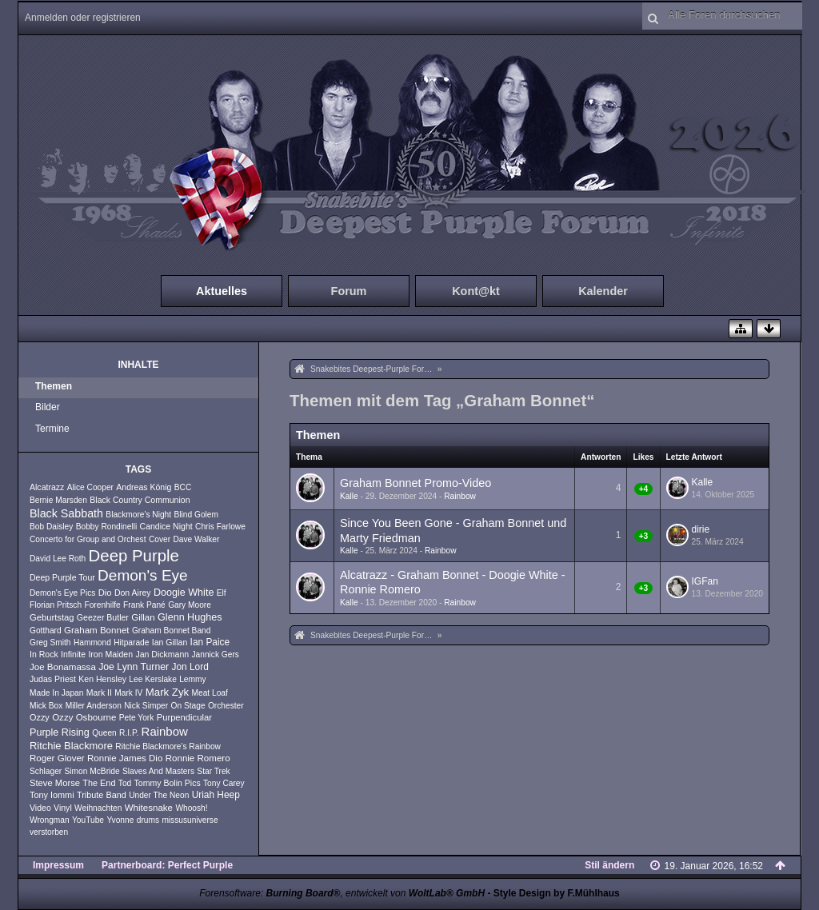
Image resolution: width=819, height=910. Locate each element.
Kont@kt (476, 291)
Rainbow (165, 731)
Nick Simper (146, 705)
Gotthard (46, 630)
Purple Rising (60, 732)
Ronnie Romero (198, 758)
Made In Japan (56, 692)
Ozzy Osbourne (84, 717)
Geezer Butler (103, 617)
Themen (53, 386)
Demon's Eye (143, 575)
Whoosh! (191, 808)
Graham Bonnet (97, 630)
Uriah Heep (216, 794)
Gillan (143, 617)
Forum (349, 291)
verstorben (49, 832)
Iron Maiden (110, 654)
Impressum (58, 865)
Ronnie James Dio (124, 758)
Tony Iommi (52, 795)
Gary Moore (189, 605)
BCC (183, 487)
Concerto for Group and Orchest (88, 539)
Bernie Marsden (58, 500)
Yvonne (120, 820)
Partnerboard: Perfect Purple (167, 865)
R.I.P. (128, 732)
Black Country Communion (140, 500)
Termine (52, 428)
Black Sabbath (66, 513)
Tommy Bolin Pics (167, 783)
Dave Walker (196, 539)
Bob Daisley (51, 526)
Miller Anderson (94, 705)
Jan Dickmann (162, 654)
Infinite (73, 654)
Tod (124, 783)
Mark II (99, 692)
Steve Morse (55, 783)
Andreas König (143, 487)
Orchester (226, 705)
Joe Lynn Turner (133, 667)
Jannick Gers (214, 654)
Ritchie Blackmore (71, 746)
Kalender (603, 291)
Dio (105, 592)
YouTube (88, 820)
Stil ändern (609, 865)
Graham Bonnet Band (171, 630)
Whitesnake (149, 807)
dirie (701, 529)
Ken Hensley (102, 679)
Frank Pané (144, 605)
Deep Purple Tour (62, 577)
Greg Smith (50, 642)
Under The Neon (159, 795)
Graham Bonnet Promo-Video (415, 483)
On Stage (188, 705)
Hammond (92, 642)
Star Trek (213, 771)
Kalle (349, 496)
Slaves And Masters (158, 771)
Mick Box (46, 705)
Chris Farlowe (220, 526)
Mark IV (128, 692)
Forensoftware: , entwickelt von (342, 893)
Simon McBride (92, 771)
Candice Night (166, 526)
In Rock (44, 654)
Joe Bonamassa (63, 667)
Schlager (46, 771)
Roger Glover (57, 758)
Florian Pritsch (56, 605)
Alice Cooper (90, 487)
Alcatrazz (47, 487)
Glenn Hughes (190, 617)
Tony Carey (224, 783)
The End (98, 783)
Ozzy (40, 717)
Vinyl (63, 807)
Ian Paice (210, 642)
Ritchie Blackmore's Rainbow (168, 746)
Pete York (136, 717)
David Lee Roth (58, 558)
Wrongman (50, 820)
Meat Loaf (210, 692)
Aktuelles (221, 291)
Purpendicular (184, 717)
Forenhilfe (102, 605)
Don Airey (132, 592)
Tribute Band (101, 795)
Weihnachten (98, 808)
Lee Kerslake (152, 679)
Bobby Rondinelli (106, 526)
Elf (221, 593)
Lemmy (192, 679)
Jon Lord (189, 667)
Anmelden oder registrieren (83, 17)
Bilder (47, 407)
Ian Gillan (170, 642)
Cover (159, 539)
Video (40, 807)
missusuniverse (190, 820)
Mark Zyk (167, 692)
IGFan (705, 581)
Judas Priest (53, 679)
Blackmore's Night (138, 514)
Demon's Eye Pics (62, 593)
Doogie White (184, 592)
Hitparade (131, 642)
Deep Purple (134, 556)
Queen (104, 732)
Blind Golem (196, 514)
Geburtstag (52, 617)
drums (148, 820)
